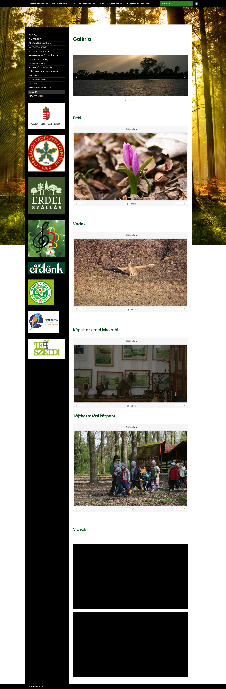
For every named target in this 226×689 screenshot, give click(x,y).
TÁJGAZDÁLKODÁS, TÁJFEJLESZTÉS (38, 61)
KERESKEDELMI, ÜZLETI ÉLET (43, 55)
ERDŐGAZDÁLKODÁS (40, 43)
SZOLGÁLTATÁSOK (39, 51)
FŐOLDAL (33, 35)
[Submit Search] (190, 3)
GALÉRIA (33, 92)
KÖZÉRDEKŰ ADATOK (40, 88)
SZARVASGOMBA (37, 79)
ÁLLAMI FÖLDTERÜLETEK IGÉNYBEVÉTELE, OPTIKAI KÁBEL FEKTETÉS (44, 71)
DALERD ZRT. (36, 39)
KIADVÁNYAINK (36, 96)
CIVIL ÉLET (34, 84)
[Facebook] (196, 3)
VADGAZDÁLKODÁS (38, 47)
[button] (76, 76)
